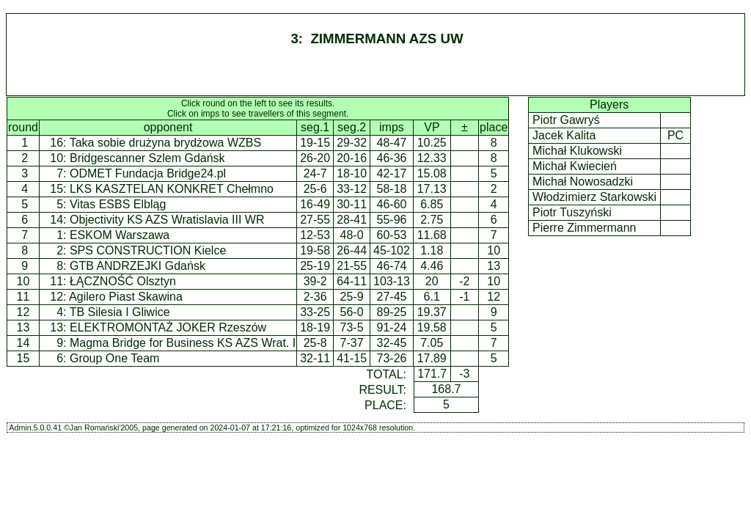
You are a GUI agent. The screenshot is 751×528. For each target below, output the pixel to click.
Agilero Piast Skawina (126, 296)
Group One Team (114, 358)
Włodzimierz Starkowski (595, 197)
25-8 (315, 343)
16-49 (315, 204)
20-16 (352, 158)
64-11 (352, 281)
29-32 (352, 142)
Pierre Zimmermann (585, 227)
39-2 (315, 281)
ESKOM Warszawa (119, 235)
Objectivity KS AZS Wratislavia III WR (167, 219)
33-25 (315, 312)
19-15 (315, 142)
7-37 (352, 343)
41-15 (352, 358)
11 (23, 296)
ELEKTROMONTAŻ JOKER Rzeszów (168, 327)
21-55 (352, 266)
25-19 (315, 266)
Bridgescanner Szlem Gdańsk (147, 158)
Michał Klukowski (578, 150)
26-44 (352, 250)
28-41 (352, 219)
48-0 (352, 235)
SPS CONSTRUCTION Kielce (148, 250)
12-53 (315, 235)
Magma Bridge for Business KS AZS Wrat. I (183, 343)
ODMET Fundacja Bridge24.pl (148, 173)
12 (23, 312)
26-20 (315, 158)
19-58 (315, 250)
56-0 (352, 312)
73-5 (352, 327)
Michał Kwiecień (575, 166)
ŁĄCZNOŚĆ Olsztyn (123, 281)
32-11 (315, 358)
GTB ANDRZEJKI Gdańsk (137, 266)
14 (23, 343)
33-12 (352, 189)
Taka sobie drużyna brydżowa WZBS (165, 142)
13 (23, 327)
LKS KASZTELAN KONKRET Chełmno (172, 189)
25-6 (315, 189)
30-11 (352, 204)
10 (23, 281)
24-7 (315, 173)
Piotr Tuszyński (572, 212)
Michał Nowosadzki (583, 181)
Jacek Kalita (564, 135)
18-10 (352, 173)
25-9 (352, 296)
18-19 (315, 327)
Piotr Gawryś (566, 120)
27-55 (315, 219)
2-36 (315, 296)
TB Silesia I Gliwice (120, 312)
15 (23, 358)
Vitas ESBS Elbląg (118, 204)
